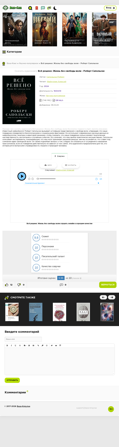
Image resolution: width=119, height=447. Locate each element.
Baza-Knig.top (23, 406)
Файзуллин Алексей (56, 81)
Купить (70, 165)
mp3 (48, 165)
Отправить (12, 380)
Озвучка (60, 156)
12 (8, 284)
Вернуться (107, 285)
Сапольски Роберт (55, 77)
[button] (7, 346)
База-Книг (12, 63)
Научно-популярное (28, 63)
